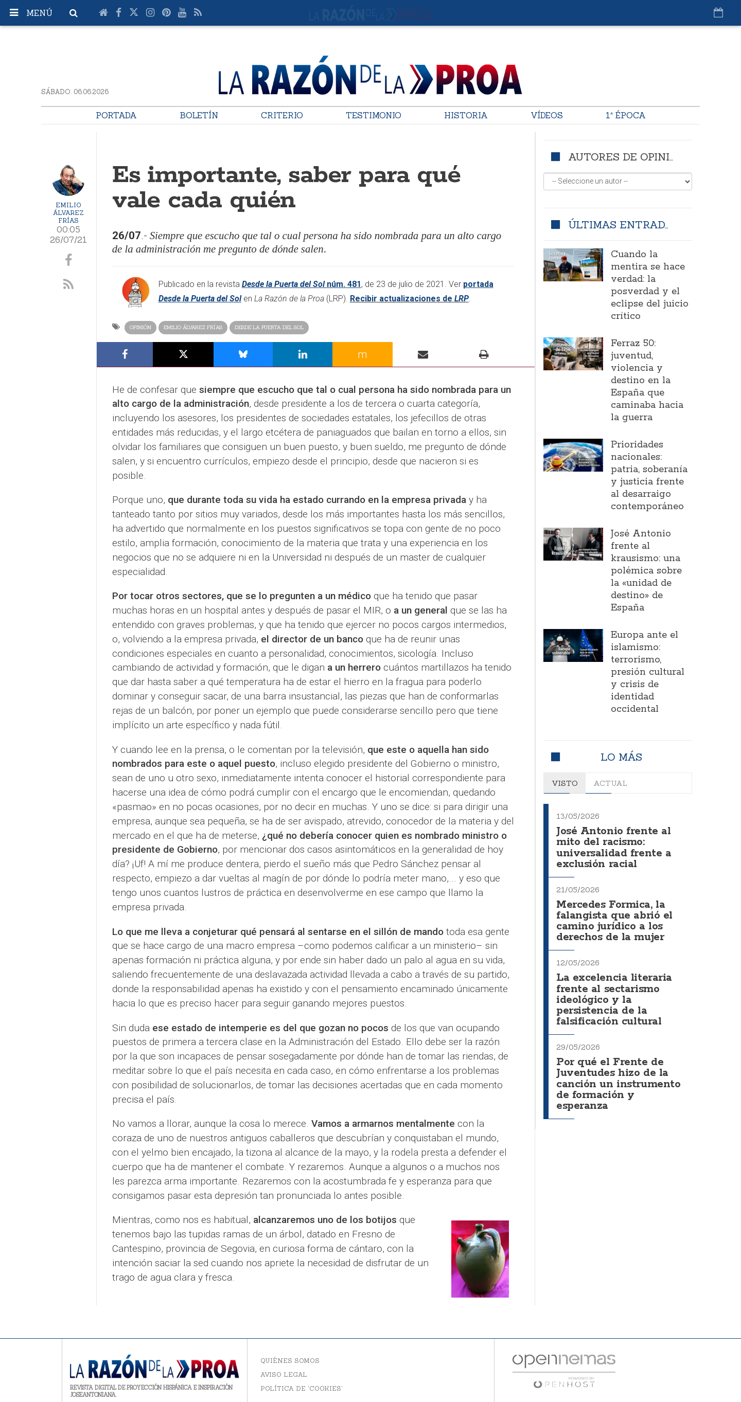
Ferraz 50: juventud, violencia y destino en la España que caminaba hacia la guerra (647, 380)
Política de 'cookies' (301, 1388)
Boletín (199, 115)
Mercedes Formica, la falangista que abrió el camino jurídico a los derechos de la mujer (615, 917)
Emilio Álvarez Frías (68, 212)
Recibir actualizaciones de (402, 298)
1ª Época (626, 115)
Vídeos (547, 115)
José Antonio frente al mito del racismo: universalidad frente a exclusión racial (614, 846)
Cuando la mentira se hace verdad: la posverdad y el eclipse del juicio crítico (650, 285)
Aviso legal (283, 1374)
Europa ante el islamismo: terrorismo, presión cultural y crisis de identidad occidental (647, 672)
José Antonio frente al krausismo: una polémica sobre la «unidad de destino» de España (646, 571)
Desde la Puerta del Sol (269, 327)
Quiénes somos (290, 1360)
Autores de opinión (626, 156)
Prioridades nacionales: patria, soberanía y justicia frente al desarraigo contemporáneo (649, 476)
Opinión (140, 327)
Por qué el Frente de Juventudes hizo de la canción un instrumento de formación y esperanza (618, 1076)
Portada (116, 115)
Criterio (282, 115)
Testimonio (373, 115)
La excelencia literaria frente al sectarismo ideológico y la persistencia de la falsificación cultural (615, 994)
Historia (466, 115)
